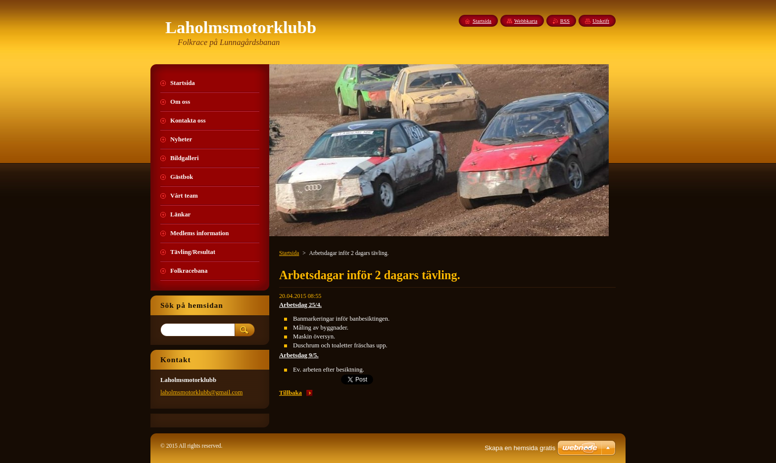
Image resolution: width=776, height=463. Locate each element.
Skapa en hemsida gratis (520, 448)
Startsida (289, 253)
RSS (565, 21)
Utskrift (600, 21)
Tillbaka (290, 392)
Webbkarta (525, 21)
